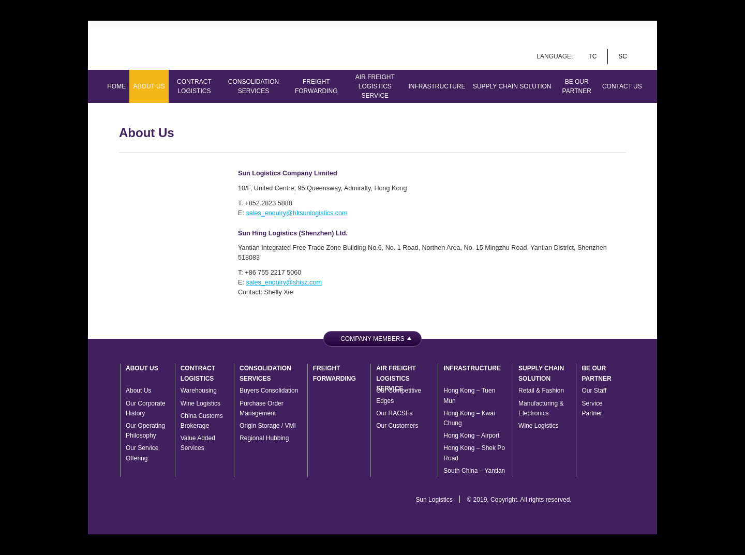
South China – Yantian (474, 470)
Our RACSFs (394, 413)
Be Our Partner (576, 86)
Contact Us (622, 86)
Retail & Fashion (541, 390)
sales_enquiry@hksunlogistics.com (296, 213)
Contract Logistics (194, 86)
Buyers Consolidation (269, 390)
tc (592, 56)
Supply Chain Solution (512, 86)
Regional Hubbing (264, 438)
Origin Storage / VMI (268, 425)
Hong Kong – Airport (471, 435)
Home (116, 86)
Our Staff (594, 390)
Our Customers (397, 425)
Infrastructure (437, 86)
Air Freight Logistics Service (375, 86)
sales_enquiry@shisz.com (283, 282)
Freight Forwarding (316, 86)
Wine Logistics (200, 403)
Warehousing (199, 390)
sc (622, 56)
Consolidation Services (253, 86)
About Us (149, 86)
